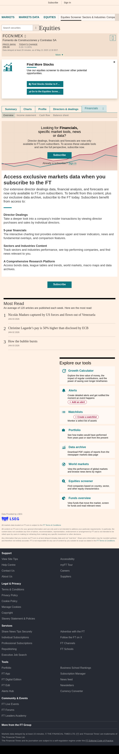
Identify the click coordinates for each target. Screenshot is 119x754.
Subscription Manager (73, 673)
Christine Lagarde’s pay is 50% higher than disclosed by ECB (48, 328)
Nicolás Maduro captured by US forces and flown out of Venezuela (51, 314)
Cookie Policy (9, 601)
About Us (7, 576)
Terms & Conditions (13, 589)
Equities (50, 17)
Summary (11, 109)
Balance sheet (61, 115)
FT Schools (67, 649)
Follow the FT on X (71, 637)
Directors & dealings (65, 109)
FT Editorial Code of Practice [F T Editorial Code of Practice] (99, 740)
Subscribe (53, 2)
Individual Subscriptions (15, 637)
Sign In (67, 2)
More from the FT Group (16, 725)
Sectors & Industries (94, 17)
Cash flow (44, 115)
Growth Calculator (81, 370)
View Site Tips (10, 559)
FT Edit (6, 685)
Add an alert (78, 402)
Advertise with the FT (72, 631)
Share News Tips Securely (17, 631)
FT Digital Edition (11, 679)
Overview (8, 115)
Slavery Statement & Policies (18, 618)
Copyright (7, 612)
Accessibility (67, 559)
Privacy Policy (10, 595)
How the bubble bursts (23, 341)
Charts (28, 109)
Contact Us (8, 570)
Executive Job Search (14, 654)
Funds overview (80, 498)
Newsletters (67, 685)
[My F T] (114, 9)
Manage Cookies (11, 607)
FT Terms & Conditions (52, 525)
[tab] (11, 109)
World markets (79, 464)
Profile (42, 109)
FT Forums (8, 710)
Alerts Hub (8, 691)
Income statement (26, 115)
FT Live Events (10, 704)
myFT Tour (66, 564)
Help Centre (8, 564)
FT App (6, 673)
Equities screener (81, 481)
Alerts (73, 390)
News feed (66, 679)
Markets (8, 17)
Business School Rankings (75, 667)
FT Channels (67, 643)
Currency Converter (71, 691)
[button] (3, 9)
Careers (65, 570)
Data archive (77, 447)
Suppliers (65, 576)
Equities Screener (71, 17)
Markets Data (29, 17)
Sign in (72, 163)
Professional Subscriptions (17, 643)
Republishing (9, 649)
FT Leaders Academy (14, 715)
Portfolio (75, 430)
